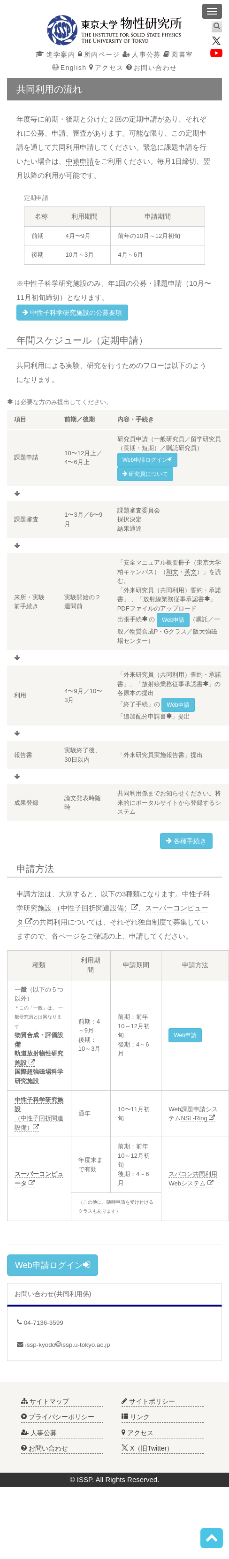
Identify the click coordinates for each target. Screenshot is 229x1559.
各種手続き (186, 841)
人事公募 (141, 54)
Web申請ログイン (52, 1265)
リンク (136, 1417)
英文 (190, 571)
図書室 (178, 54)
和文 (172, 571)
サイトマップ (45, 1401)
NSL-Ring (198, 1118)
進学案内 (55, 54)
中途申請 (80, 161)
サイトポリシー (148, 1401)
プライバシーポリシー (57, 1417)
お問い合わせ (151, 67)
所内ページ (99, 54)
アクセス (106, 67)
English (69, 67)
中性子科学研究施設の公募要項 (72, 312)
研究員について (145, 474)
